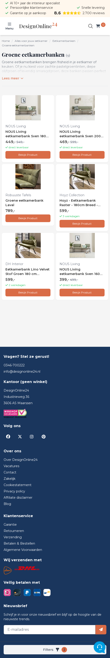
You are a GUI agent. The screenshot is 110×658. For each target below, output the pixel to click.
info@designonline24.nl (22, 372)
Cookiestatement (17, 485)
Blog (7, 504)
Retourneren (14, 531)
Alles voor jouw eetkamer (31, 41)
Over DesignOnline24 (21, 460)
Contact (10, 472)
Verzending (13, 537)
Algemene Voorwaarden (23, 550)
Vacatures (11, 466)
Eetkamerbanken (64, 41)
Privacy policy (14, 491)
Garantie (10, 525)
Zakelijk (9, 479)
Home (6, 41)
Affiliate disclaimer (18, 498)
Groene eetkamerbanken (18, 45)
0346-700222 (14, 365)
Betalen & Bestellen (19, 543)
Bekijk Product (28, 154)
